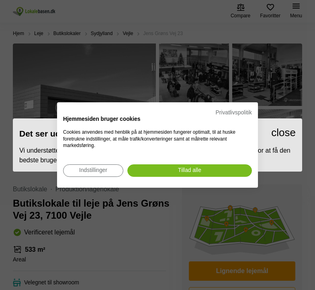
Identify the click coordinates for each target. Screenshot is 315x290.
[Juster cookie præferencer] (93, 170)
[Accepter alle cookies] (189, 170)
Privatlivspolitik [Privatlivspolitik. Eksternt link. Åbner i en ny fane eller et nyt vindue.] (234, 113)
